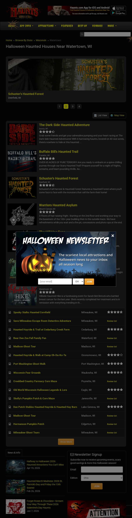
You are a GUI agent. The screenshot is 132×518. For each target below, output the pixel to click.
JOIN (89, 281)
